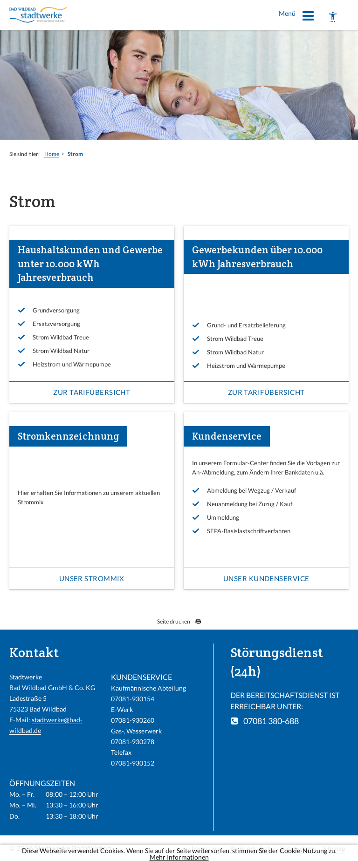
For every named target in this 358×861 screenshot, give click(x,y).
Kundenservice (227, 436)
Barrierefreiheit (250, 848)
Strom (75, 153)
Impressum (206, 848)
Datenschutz (297, 848)
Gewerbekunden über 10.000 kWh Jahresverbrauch (257, 257)
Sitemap (334, 848)
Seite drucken (179, 621)
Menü (297, 17)
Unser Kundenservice (266, 578)
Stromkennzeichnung (68, 436)
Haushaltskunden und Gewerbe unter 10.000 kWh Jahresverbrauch (90, 264)
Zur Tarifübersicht (91, 392)
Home (51, 153)
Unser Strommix (91, 578)
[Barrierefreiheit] (333, 17)
